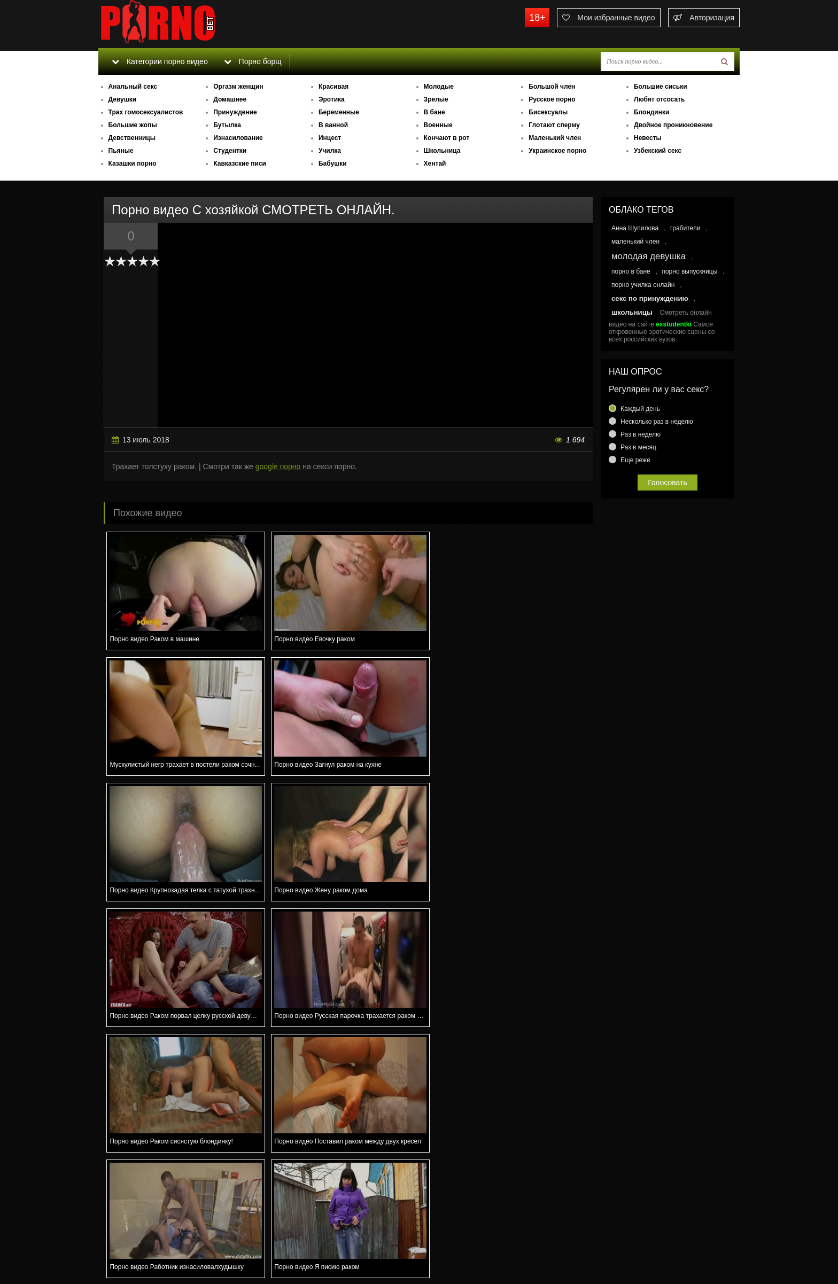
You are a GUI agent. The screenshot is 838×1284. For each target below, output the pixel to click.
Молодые (439, 86)
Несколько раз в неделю (656, 421)
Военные (438, 125)
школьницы (632, 312)
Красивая (333, 86)
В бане (434, 112)
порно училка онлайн (642, 285)
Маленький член (555, 138)
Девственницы (132, 138)
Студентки (229, 150)
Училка (330, 150)
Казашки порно (132, 163)
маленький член (635, 241)
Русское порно (552, 99)
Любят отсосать (659, 99)
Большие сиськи (660, 86)
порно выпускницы (689, 271)
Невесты (648, 138)
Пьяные (121, 150)
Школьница (442, 150)
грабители (685, 228)
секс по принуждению (649, 298)
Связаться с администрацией (153, 1246)
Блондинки (651, 112)
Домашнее (229, 99)
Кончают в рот (447, 138)
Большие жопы (132, 125)
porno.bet (178, 24)
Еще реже (635, 460)
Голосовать (667, 482)
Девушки (122, 99)
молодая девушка (648, 256)
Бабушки (333, 163)
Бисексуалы (548, 112)
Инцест (330, 138)
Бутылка (227, 125)
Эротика (332, 99)
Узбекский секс (657, 150)
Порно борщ (253, 61)
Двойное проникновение (673, 125)
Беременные (339, 112)
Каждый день (640, 409)
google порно (278, 466)
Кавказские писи (239, 163)
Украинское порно (557, 150)
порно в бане (630, 271)
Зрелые (436, 99)
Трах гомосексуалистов (145, 112)
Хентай (435, 163)
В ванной (333, 125)
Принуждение (235, 112)
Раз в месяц (638, 447)
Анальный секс (133, 86)
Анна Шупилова (634, 228)
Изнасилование (238, 138)
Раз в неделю (640, 434)
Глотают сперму (554, 125)
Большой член (552, 86)
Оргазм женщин (238, 86)
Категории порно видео (159, 61)
